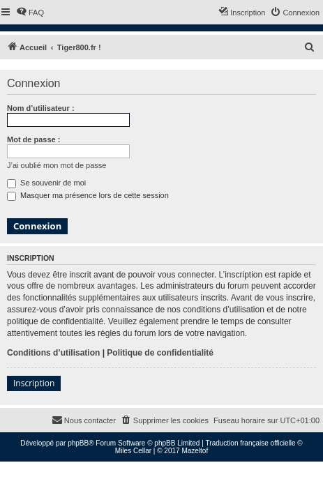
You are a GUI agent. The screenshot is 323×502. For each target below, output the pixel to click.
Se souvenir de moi (46, 182)
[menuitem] (30, 12)
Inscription (33, 383)
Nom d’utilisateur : (41, 108)
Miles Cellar (133, 451)
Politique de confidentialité (160, 353)
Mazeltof (194, 451)
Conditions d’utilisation (53, 353)
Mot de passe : (33, 139)
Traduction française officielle (251, 443)
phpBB (78, 443)
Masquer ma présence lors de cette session (88, 195)
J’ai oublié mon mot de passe (56, 165)
